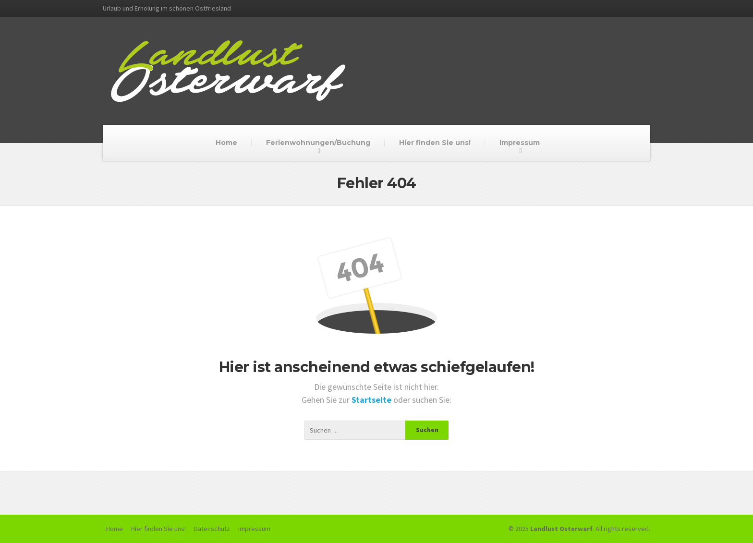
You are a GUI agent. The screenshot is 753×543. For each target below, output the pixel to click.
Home (226, 142)
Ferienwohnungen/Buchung (318, 142)
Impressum (519, 142)
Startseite (372, 399)
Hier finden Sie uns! (435, 142)
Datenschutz (212, 528)
